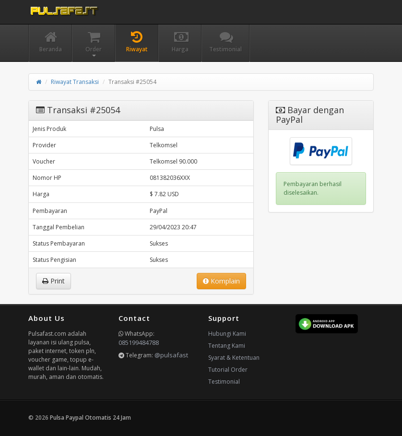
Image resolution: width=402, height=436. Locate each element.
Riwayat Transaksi (75, 82)
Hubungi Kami (227, 334)
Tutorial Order (228, 369)
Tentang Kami (226, 346)
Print (53, 280)
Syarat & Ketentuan (234, 358)
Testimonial (224, 381)
